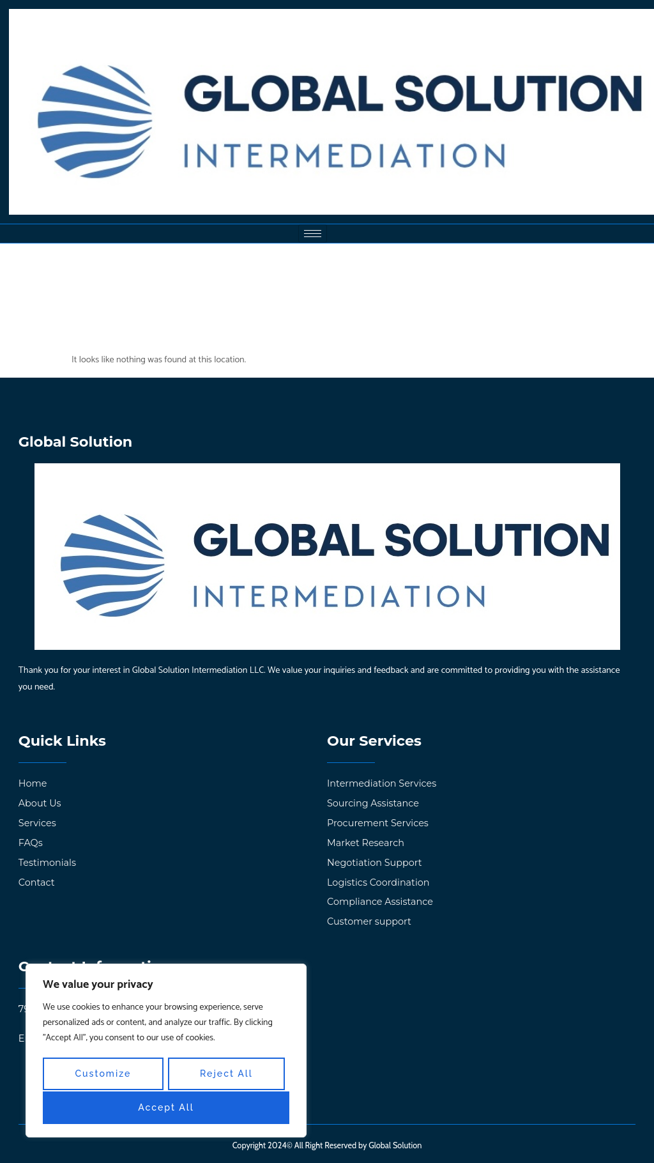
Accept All (166, 1107)
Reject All (226, 1074)
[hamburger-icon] (312, 233)
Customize (102, 1074)
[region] (166, 1051)
